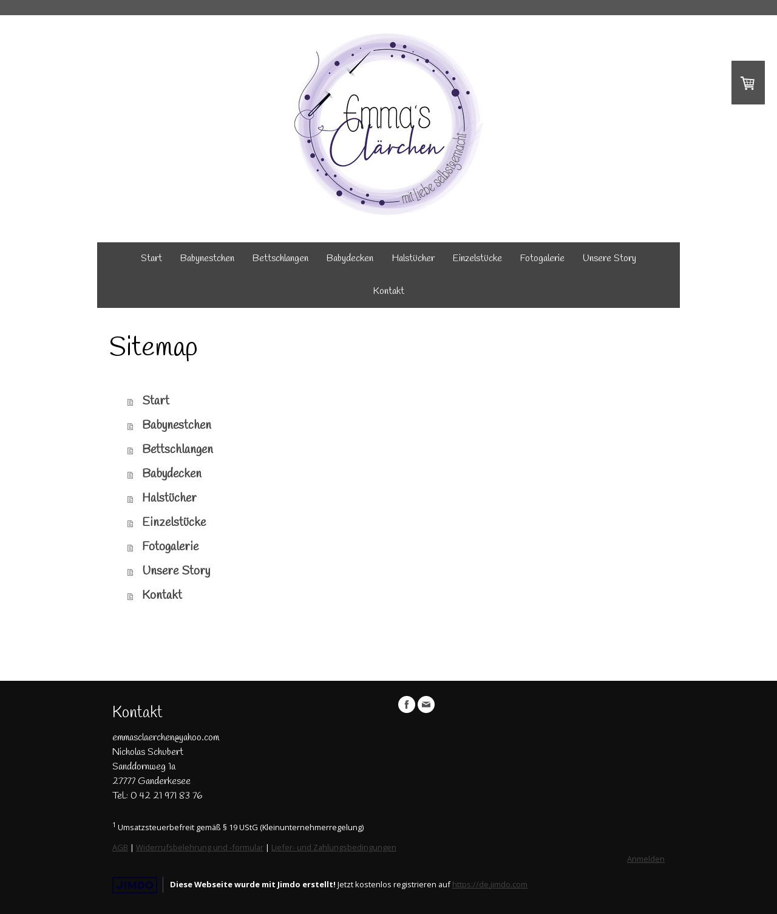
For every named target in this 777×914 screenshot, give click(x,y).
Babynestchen (207, 258)
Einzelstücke (477, 258)
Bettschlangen (280, 258)
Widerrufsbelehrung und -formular (199, 847)
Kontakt (388, 291)
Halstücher (413, 258)
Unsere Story (609, 258)
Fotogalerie (542, 258)
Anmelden (646, 858)
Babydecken (350, 258)
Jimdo (134, 885)
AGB (120, 847)
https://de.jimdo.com (490, 884)
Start (151, 258)
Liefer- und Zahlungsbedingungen (333, 847)
